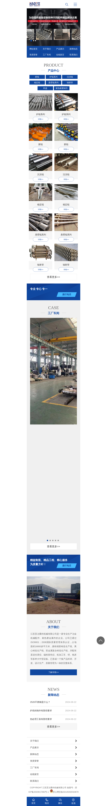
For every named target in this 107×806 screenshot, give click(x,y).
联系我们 (74, 55)
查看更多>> (53, 277)
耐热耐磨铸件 (62, 88)
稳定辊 (37, 82)
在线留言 (60, 55)
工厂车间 (47, 55)
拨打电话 (66, 294)
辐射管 (70, 82)
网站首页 (33, 49)
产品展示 (60, 49)
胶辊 (37, 77)
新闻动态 (74, 49)
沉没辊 (70, 77)
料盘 (45, 88)
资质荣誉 (33, 55)
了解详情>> (53, 672)
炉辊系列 (53, 77)
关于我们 (47, 49)
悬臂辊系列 (53, 82)
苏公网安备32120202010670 (66, 792)
